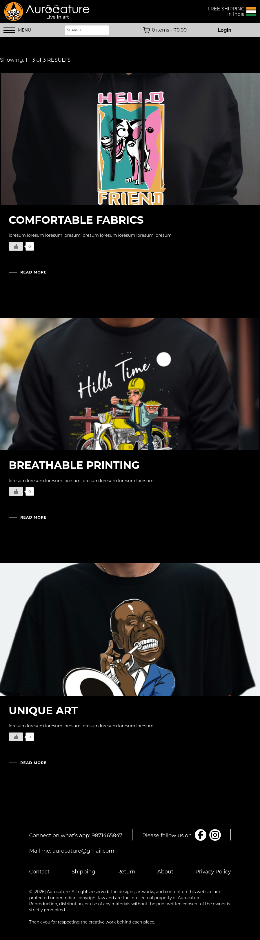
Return (126, 872)
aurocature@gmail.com (83, 851)
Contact (39, 872)
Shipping (83, 872)
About (165, 872)
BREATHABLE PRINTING (74, 465)
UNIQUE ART (43, 710)
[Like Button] (16, 246)
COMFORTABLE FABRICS (76, 220)
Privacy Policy (213, 872)
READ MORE (33, 272)
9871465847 (107, 835)
